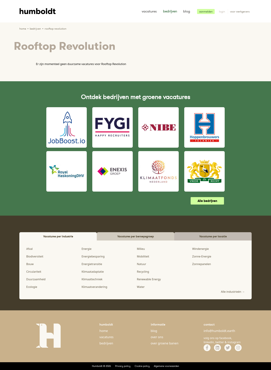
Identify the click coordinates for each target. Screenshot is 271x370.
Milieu (141, 249)
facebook (225, 338)
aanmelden (206, 11)
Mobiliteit (143, 256)
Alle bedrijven (207, 201)
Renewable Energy (149, 279)
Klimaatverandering (94, 287)
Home (22, 28)
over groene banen (165, 343)
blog (186, 11)
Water (141, 287)
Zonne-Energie (201, 256)
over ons (157, 337)
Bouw (30, 264)
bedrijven (170, 11)
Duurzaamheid (35, 279)
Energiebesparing (93, 256)
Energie (86, 249)
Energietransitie (92, 264)
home (103, 331)
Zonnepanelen (201, 264)
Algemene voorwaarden (166, 366)
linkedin (209, 342)
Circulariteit (33, 272)
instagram (234, 342)
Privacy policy (122, 366)
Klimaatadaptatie (93, 272)
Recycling (143, 272)
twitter (219, 342)
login (222, 11)
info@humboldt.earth (219, 331)
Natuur (141, 264)
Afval (29, 249)
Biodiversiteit (34, 256)
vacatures (149, 11)
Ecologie (31, 287)
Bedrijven (35, 28)
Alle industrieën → (233, 292)
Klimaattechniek (92, 279)
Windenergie (200, 249)
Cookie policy (142, 366)
